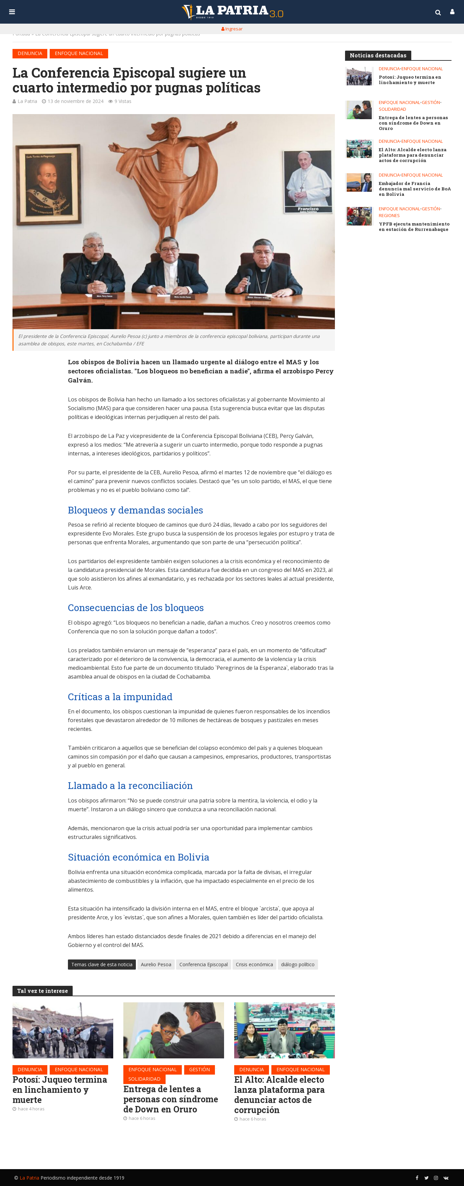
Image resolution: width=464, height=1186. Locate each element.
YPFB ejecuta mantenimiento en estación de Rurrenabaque (414, 227)
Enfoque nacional (79, 53)
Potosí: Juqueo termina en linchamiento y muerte (61, 1090)
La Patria (27, 101)
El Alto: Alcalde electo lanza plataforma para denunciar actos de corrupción (281, 1095)
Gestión (199, 1069)
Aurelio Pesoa (156, 964)
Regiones (389, 216)
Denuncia (30, 53)
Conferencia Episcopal (203, 964)
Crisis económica (254, 964)
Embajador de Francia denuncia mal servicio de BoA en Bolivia (414, 189)
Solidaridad (144, 1079)
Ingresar (232, 29)
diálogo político (298, 964)
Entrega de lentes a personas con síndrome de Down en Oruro (172, 1099)
